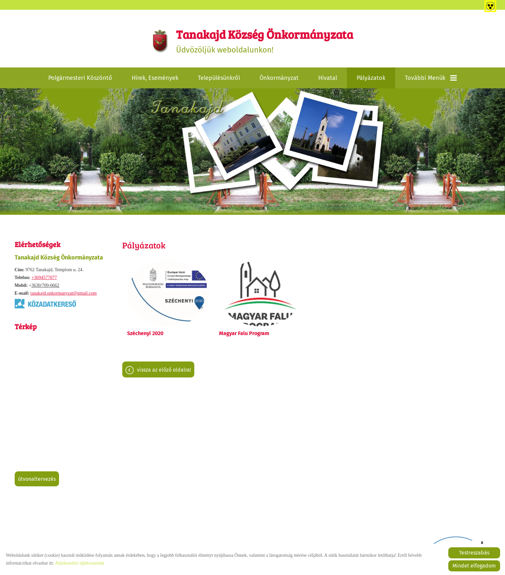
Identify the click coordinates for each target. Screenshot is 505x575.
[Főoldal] (160, 40)
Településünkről (219, 77)
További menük (431, 77)
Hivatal (327, 77)
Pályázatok (371, 77)
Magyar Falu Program (244, 333)
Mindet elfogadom (474, 566)
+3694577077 (44, 277)
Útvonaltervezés (37, 479)
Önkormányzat (279, 77)
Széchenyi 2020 (145, 333)
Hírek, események (155, 77)
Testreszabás (474, 553)
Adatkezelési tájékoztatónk (79, 563)
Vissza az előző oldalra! (164, 370)
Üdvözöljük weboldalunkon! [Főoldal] (264, 40)
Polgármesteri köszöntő (80, 77)
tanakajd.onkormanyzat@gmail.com (63, 293)
